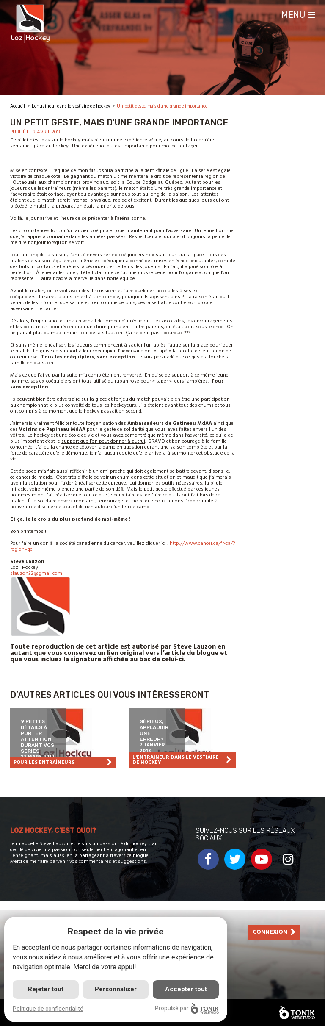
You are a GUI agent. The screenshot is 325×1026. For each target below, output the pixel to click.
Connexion (270, 932)
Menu (298, 15)
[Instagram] (288, 868)
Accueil (17, 106)
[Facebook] (208, 868)
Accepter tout (186, 989)
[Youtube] (261, 868)
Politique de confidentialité (48, 1008)
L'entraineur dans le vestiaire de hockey (71, 106)
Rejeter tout (45, 989)
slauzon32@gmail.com (36, 573)
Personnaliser (116, 989)
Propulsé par (187, 1008)
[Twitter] (234, 868)
